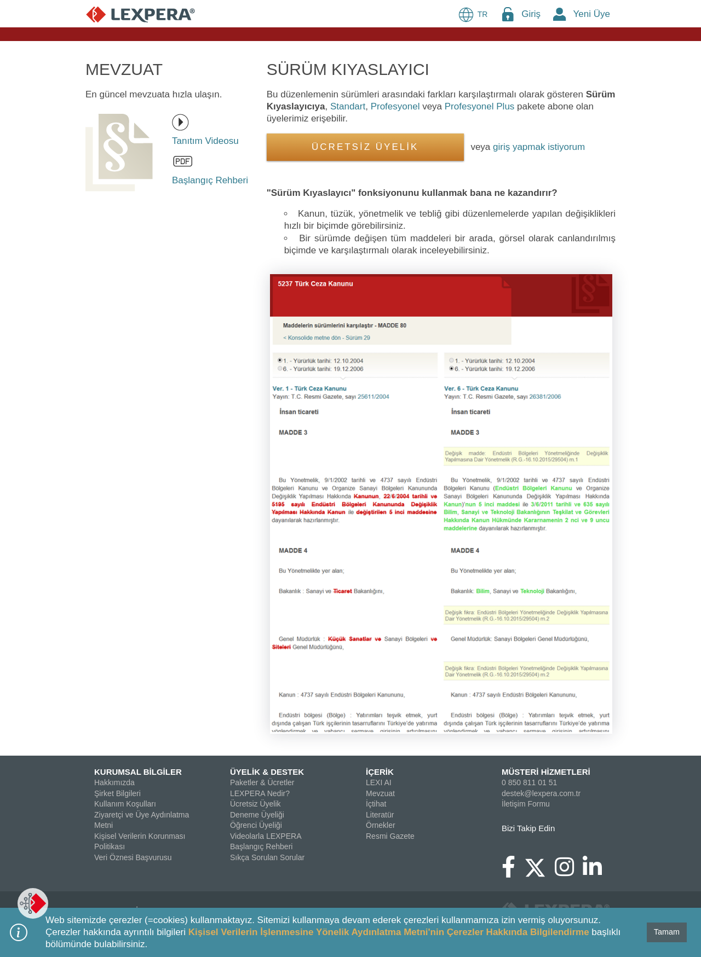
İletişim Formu (526, 803)
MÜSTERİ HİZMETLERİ (546, 771)
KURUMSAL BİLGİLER (138, 771)
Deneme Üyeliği (257, 814)
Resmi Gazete (390, 836)
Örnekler (380, 825)
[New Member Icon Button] (560, 14)
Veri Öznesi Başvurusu (133, 857)
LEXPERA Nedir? (260, 793)
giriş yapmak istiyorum (539, 147)
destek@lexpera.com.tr (541, 793)
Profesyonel (395, 106)
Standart (347, 106)
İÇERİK (380, 771)
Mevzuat (380, 793)
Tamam (667, 931)
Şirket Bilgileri (117, 793)
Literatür (380, 814)
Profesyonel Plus (480, 106)
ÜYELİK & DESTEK (267, 771)
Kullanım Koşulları (125, 803)
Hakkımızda (114, 782)
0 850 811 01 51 (529, 782)
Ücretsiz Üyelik (255, 803)
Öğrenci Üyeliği (256, 825)
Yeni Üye (591, 14)
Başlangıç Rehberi (261, 846)
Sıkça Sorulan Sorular (267, 857)
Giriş (531, 14)
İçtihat (376, 803)
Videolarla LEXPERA (265, 836)
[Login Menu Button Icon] (508, 14)
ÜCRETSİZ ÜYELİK (365, 147)
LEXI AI (379, 782)
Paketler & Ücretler (262, 782)
